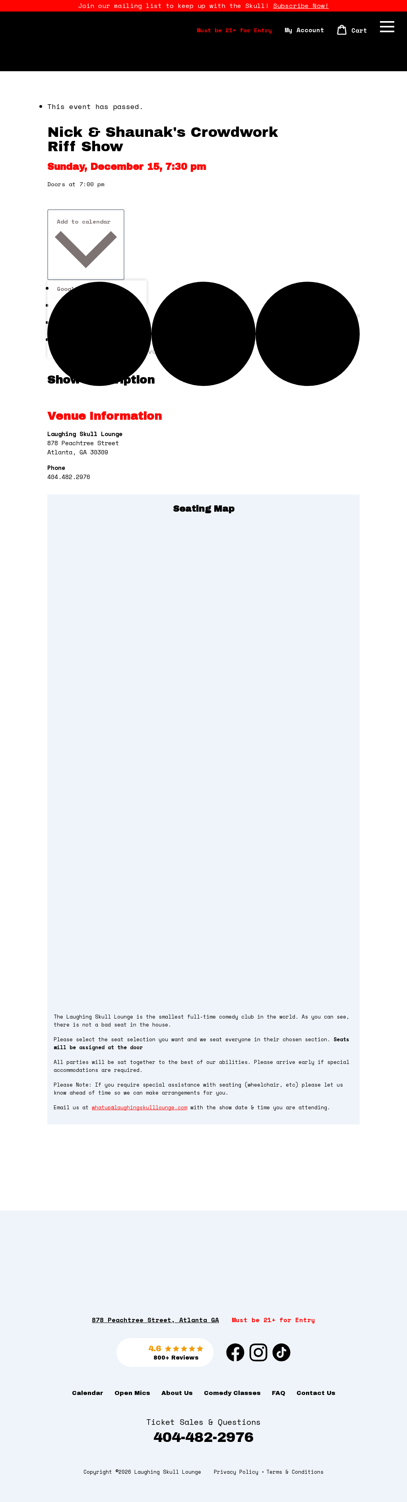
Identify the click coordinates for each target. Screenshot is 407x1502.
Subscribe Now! (301, 5)
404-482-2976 (203, 1437)
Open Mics (132, 1393)
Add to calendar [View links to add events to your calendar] (83, 221)
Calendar (87, 1393)
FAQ (278, 1393)
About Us (177, 1393)
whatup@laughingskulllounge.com (139, 1107)
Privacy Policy (236, 1472)
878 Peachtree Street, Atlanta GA (155, 1320)
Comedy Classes (232, 1393)
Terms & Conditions (295, 1472)
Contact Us (316, 1393)
